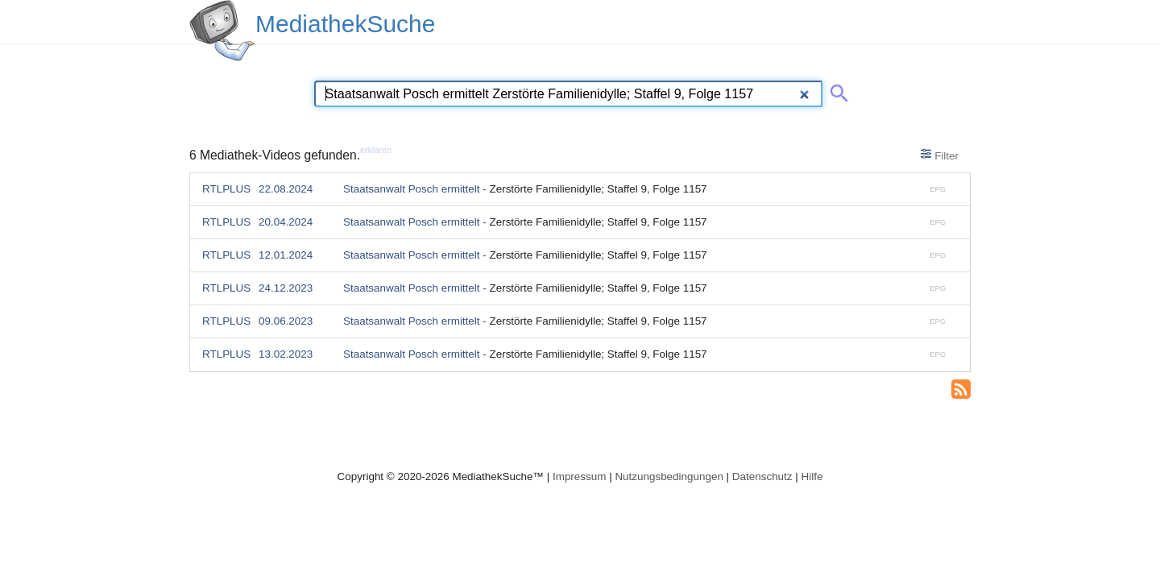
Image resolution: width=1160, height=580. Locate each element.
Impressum (579, 476)
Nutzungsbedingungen (669, 476)
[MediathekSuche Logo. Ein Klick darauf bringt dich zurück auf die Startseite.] (222, 30)
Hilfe (812, 476)
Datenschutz (762, 476)
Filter (940, 154)
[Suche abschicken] (836, 90)
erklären (376, 150)
